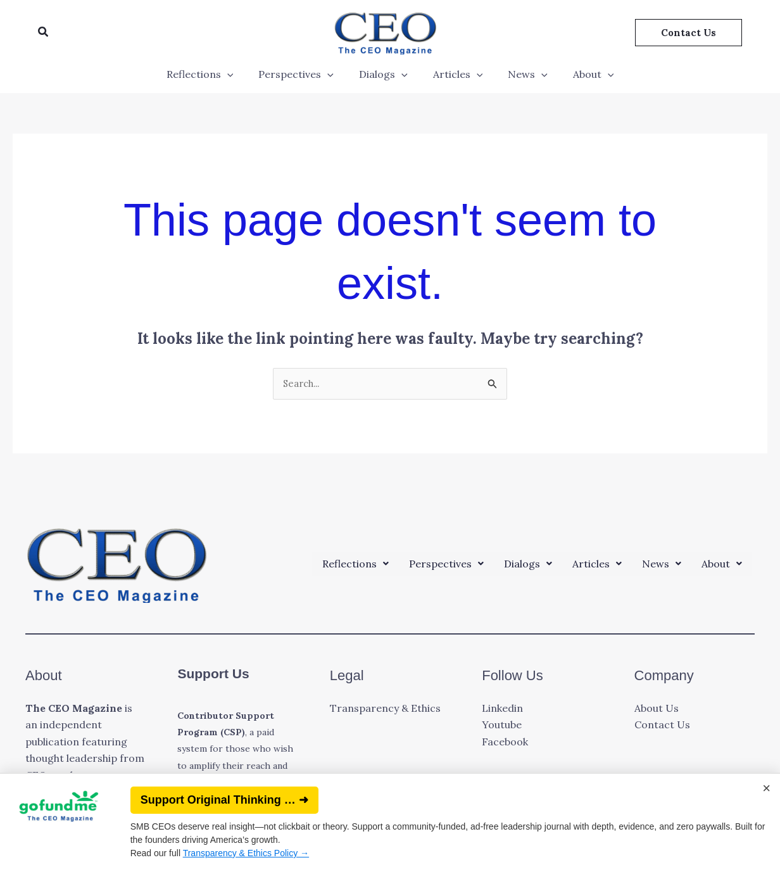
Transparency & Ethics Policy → (246, 853)
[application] (240, 74)
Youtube (502, 726)
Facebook (505, 743)
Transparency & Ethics (385, 709)
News (520, 74)
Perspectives (303, 74)
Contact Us (662, 726)
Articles (456, 74)
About (580, 74)
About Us (656, 709)
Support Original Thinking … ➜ (224, 800)
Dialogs (386, 74)
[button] (43, 32)
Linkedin (502, 709)
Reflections (212, 74)
